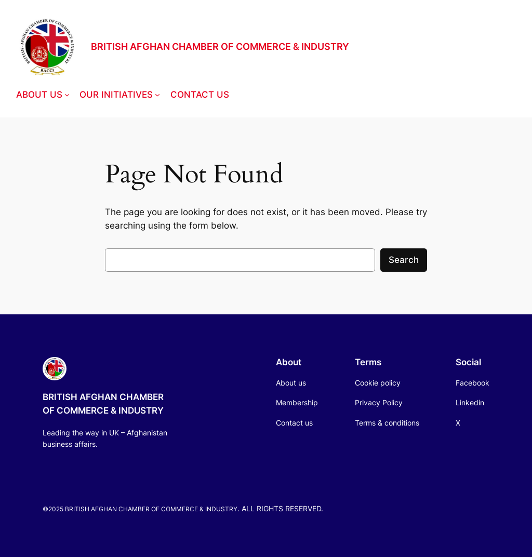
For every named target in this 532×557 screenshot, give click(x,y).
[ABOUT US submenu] (67, 94)
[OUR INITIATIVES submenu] (157, 94)
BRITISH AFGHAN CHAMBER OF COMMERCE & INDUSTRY (220, 46)
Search (404, 260)
